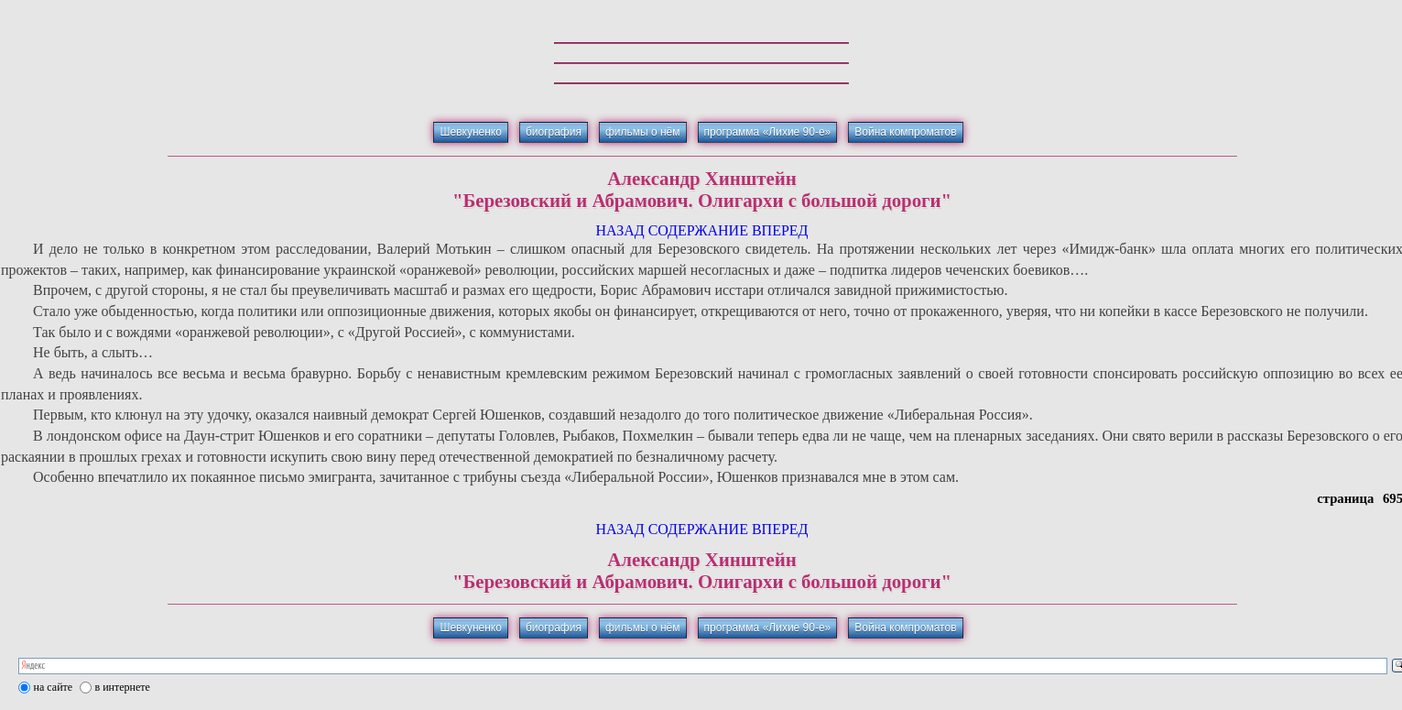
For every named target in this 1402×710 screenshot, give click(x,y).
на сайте (53, 687)
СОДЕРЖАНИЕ (698, 230)
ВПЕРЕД (780, 230)
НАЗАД (619, 230)
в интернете (122, 687)
